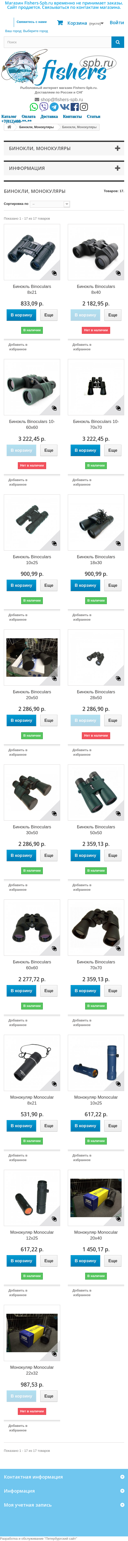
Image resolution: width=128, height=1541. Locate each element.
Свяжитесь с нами (32, 22)
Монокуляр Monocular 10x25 (96, 1100)
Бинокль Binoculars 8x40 (96, 289)
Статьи (93, 116)
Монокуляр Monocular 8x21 (32, 1100)
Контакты (72, 116)
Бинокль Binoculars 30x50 (32, 830)
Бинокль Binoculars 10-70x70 (96, 424)
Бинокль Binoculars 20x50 (32, 694)
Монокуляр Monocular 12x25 (32, 1235)
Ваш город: (26, 31)
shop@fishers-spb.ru (59, 99)
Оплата (28, 116)
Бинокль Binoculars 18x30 (96, 559)
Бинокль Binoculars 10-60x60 (32, 424)
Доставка (49, 116)
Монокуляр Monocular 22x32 (32, 1370)
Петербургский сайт (61, 1538)
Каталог (8, 116)
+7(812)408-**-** (16, 121)
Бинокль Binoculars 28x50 (96, 694)
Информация (27, 168)
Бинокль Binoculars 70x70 (96, 965)
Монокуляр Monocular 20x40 (96, 1235)
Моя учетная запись (28, 1505)
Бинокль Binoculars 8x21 (32, 289)
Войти (117, 22)
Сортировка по (16, 204)
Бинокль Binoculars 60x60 (32, 965)
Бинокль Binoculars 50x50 (96, 830)
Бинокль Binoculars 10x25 (32, 559)
